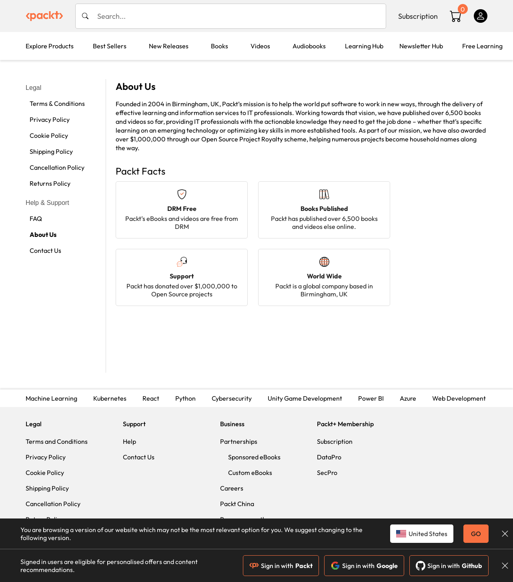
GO (476, 534)
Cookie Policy (49, 135)
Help (129, 441)
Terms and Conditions (57, 441)
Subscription (418, 16)
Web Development (459, 398)
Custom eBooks (250, 473)
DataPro (329, 457)
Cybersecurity (232, 398)
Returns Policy (50, 183)
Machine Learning (51, 398)
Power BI (371, 398)
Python (185, 398)
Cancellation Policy (57, 167)
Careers (231, 488)
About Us (43, 234)
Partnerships (238, 441)
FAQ (36, 218)
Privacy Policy (50, 119)
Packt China (237, 504)
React (150, 398)
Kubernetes (109, 398)
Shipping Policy (51, 151)
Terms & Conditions (57, 103)
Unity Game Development (305, 398)
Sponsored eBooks (254, 457)
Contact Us (45, 250)
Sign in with (281, 565)
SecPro (327, 473)
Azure (408, 398)
